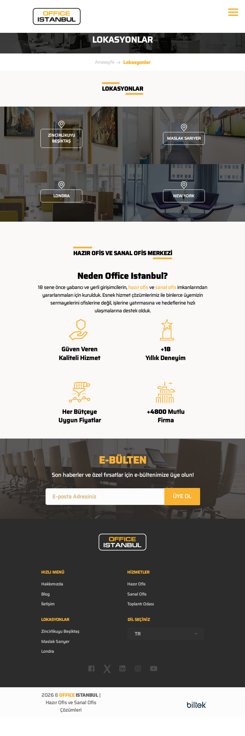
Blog (45, 594)
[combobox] (165, 634)
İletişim (48, 604)
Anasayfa (104, 62)
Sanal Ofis (136, 594)
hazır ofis (138, 287)
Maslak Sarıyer (55, 641)
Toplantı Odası (140, 604)
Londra (47, 651)
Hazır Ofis (136, 584)
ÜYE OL (182, 496)
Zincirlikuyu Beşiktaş (60, 631)
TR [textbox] (138, 634)
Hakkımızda (52, 584)
